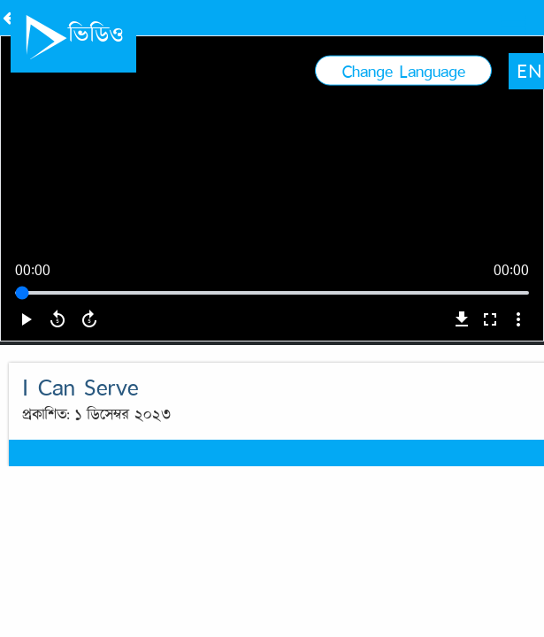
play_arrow (25, 367)
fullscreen (490, 367)
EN (491, 14)
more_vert (518, 367)
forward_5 (89, 367)
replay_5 (57, 367)
